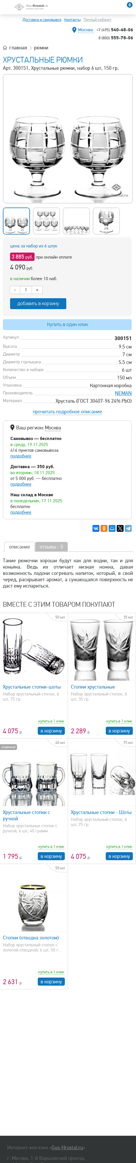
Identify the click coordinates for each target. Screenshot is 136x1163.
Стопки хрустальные (93, 687)
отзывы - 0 (51, 547)
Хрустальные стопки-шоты (32, 687)
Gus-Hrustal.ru (67, 1147)
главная (18, 47)
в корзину (51, 731)
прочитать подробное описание (67, 411)
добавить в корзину (38, 304)
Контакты (72, 19)
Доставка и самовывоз (41, 19)
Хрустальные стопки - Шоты (101, 812)
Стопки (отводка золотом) (31, 938)
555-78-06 (116, 37)
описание (19, 547)
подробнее (20, 456)
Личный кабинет (98, 19)
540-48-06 (115, 29)
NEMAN (123, 393)
